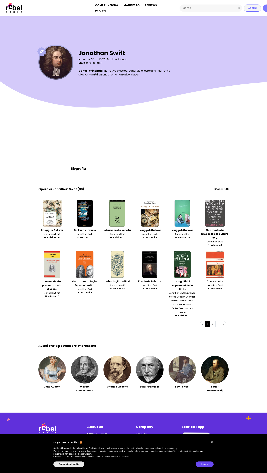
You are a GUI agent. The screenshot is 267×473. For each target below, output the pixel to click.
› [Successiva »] (223, 323)
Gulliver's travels (85, 229)
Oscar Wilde (178, 303)
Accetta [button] (204, 464)
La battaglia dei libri (117, 280)
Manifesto (131, 5)
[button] (212, 442)
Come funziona (106, 5)
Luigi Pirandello (150, 385)
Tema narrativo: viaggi (124, 73)
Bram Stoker (186, 299)
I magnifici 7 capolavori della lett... (182, 283)
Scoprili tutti (221, 187)
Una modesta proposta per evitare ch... (214, 232)
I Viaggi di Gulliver (150, 229)
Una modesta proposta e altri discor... (52, 283)
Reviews (151, 5)
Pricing (100, 10)
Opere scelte (214, 280)
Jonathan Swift (52, 232)
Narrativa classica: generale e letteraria (130, 69)
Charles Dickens (117, 385)
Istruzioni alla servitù (117, 229)
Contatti (141, 432)
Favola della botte (149, 280)
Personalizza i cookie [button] (69, 464)
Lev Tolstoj (182, 385)
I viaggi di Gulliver (52, 229)
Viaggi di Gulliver (182, 229)
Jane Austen (52, 385)
